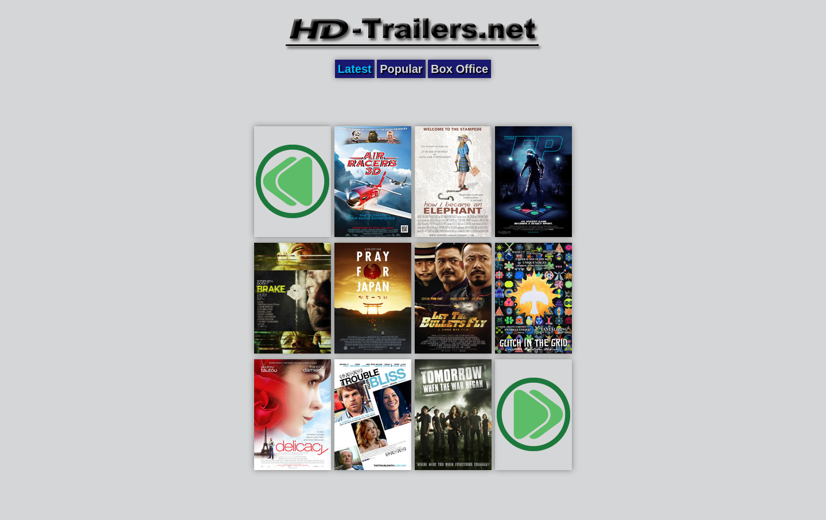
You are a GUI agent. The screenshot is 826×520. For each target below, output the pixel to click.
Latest (355, 69)
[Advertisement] (413, 101)
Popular (401, 69)
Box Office (459, 69)
